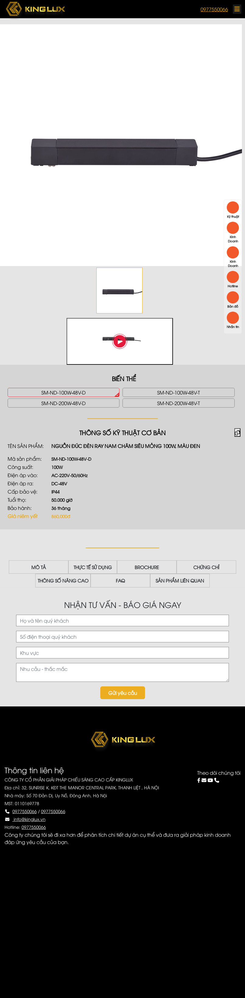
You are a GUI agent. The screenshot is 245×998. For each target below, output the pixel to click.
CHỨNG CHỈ (199, 567)
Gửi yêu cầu (122, 692)
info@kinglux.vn (29, 819)
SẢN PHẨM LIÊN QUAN (176, 581)
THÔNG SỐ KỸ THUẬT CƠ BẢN (122, 432)
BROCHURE (147, 567)
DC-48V (59, 483)
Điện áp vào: (23, 475)
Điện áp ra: (20, 483)
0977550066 (214, 9)
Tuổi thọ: (17, 499)
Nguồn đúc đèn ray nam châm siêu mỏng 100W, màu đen (125, 446)
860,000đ (60, 516)
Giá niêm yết (22, 516)
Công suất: (20, 466)
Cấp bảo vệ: (22, 491)
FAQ (124, 581)
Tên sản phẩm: (26, 446)
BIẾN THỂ (124, 378)
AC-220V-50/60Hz (69, 475)
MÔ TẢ (46, 567)
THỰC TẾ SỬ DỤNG (96, 567)
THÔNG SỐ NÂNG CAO (70, 581)
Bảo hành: (20, 507)
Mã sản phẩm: (25, 458)
